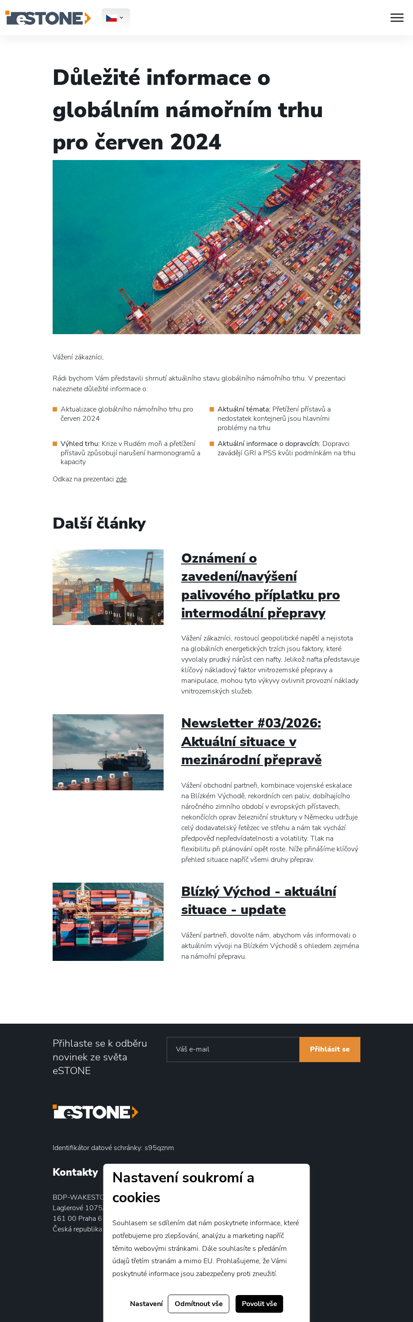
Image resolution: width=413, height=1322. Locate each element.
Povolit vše (259, 1304)
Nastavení (146, 1304)
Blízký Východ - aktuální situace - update (258, 900)
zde (121, 479)
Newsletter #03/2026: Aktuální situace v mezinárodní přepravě (251, 741)
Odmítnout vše (199, 1304)
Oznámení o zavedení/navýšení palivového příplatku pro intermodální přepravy (260, 585)
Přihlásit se (330, 1049)
